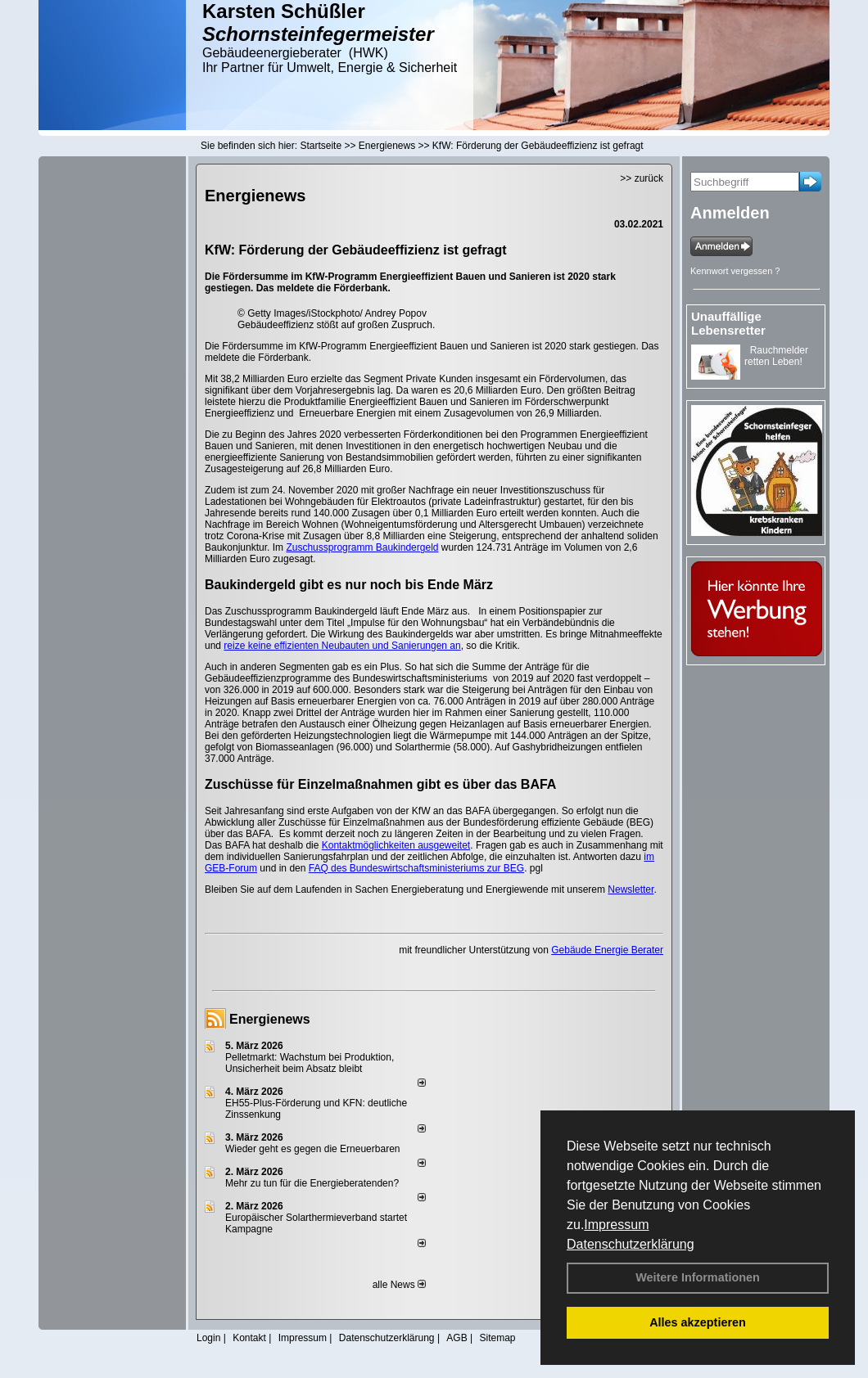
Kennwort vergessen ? (735, 271)
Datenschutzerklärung (630, 1244)
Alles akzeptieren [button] (697, 1322)
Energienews (269, 1019)
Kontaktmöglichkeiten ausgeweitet (396, 845)
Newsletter (630, 889)
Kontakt (249, 1338)
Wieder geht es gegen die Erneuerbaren (312, 1149)
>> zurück (641, 178)
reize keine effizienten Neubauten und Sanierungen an (342, 645)
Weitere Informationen (697, 1277)
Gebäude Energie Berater (607, 950)
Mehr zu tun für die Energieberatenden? (312, 1183)
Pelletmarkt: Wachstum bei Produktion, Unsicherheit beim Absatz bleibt (309, 1063)
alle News (399, 1284)
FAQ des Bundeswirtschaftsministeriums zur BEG (416, 868)
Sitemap (497, 1338)
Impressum (616, 1225)
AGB (456, 1338)
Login (208, 1338)
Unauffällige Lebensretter (728, 323)
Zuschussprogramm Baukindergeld (362, 547)
